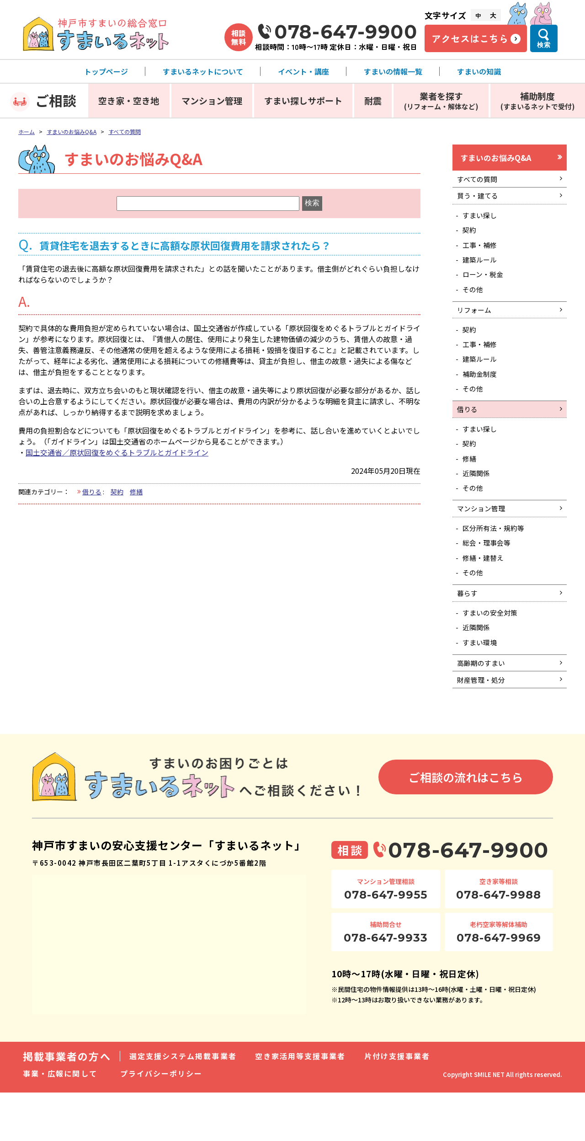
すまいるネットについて (203, 71)
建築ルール (481, 270)
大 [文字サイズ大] (493, 15)
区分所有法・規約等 (496, 561)
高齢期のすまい (483, 707)
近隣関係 (478, 502)
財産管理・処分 (483, 726)
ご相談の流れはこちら (466, 825)
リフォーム (475, 324)
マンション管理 (211, 100)
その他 (474, 302)
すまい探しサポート (303, 100)
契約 (117, 491)
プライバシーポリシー (161, 1121)
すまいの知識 (479, 71)
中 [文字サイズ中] (478, 15)
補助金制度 (481, 394)
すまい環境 (481, 685)
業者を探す (441, 100)
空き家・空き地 (128, 100)
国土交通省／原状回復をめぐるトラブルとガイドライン (117, 452)
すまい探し (481, 221)
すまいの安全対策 (492, 653)
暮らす (468, 632)
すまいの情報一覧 (393, 71)
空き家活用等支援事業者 (300, 1104)
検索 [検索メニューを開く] (544, 44)
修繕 (136, 491)
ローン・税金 (485, 286)
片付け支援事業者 (397, 1104)
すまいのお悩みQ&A (71, 131)
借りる (91, 491)
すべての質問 (124, 131)
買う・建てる (479, 200)
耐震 (373, 100)
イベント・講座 (303, 71)
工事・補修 (481, 253)
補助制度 (537, 100)
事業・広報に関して (60, 1121)
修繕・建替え (485, 593)
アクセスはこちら (469, 38)
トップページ (106, 71)
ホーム (26, 131)
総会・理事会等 (489, 577)
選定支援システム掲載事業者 (183, 1104)
